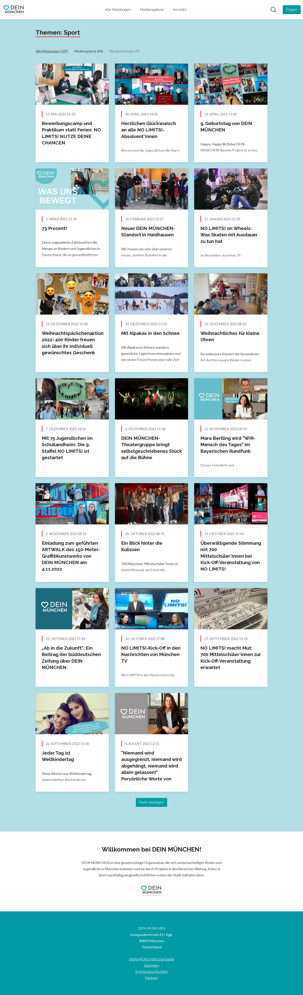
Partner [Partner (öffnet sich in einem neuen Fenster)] (151, 978)
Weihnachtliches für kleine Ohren (230, 336)
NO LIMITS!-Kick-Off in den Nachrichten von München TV (150, 654)
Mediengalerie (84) (88, 51)
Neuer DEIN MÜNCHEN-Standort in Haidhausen (148, 232)
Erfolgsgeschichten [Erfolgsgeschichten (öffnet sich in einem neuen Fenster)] (151, 972)
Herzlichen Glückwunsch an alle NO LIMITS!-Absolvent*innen (148, 130)
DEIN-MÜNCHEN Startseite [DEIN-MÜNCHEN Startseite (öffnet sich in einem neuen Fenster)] (151, 959)
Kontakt (179, 10)
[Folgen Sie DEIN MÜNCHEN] (292, 9)
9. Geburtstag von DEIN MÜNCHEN (226, 127)
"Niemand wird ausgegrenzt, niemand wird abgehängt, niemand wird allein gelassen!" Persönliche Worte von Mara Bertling (151, 769)
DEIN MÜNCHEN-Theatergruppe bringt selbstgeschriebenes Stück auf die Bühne (151, 448)
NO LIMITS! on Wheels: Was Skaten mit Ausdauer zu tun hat (228, 235)
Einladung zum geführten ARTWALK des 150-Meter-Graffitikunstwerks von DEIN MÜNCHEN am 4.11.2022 (71, 556)
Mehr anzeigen (151, 802)
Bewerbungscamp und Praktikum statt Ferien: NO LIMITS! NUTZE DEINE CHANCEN (71, 133)
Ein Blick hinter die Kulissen (142, 546)
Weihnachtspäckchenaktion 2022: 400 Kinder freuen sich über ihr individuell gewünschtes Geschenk (73, 343)
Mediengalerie (152, 10)
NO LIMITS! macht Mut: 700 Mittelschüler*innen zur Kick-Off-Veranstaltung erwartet (230, 657)
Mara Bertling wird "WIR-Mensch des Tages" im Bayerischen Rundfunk (227, 444)
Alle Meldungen (118, 10)
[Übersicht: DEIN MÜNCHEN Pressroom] (13, 9)
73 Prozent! (54, 228)
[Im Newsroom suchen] (273, 10)
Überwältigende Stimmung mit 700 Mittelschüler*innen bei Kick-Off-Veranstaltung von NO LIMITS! (230, 556)
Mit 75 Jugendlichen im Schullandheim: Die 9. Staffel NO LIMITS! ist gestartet (67, 448)
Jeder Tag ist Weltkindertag (58, 756)
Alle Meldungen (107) (52, 51)
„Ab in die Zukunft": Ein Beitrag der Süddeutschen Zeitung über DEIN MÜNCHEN (71, 657)
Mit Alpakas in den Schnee (150, 333)
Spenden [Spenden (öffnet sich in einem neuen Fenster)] (151, 965)
